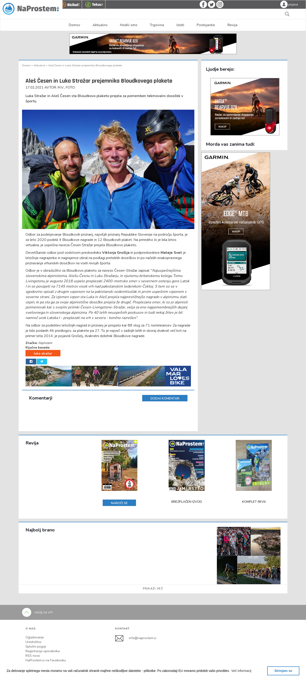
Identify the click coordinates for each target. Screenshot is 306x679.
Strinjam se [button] (283, 671)
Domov (74, 25)
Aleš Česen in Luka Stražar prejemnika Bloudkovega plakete (85, 65)
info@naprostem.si (142, 638)
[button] (241, 670)
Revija (232, 25)
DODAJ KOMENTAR (164, 398)
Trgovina (157, 25)
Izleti (180, 25)
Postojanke (206, 25)
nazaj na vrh (37, 612)
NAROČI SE (119, 503)
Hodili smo (128, 25)
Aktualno (100, 25)
